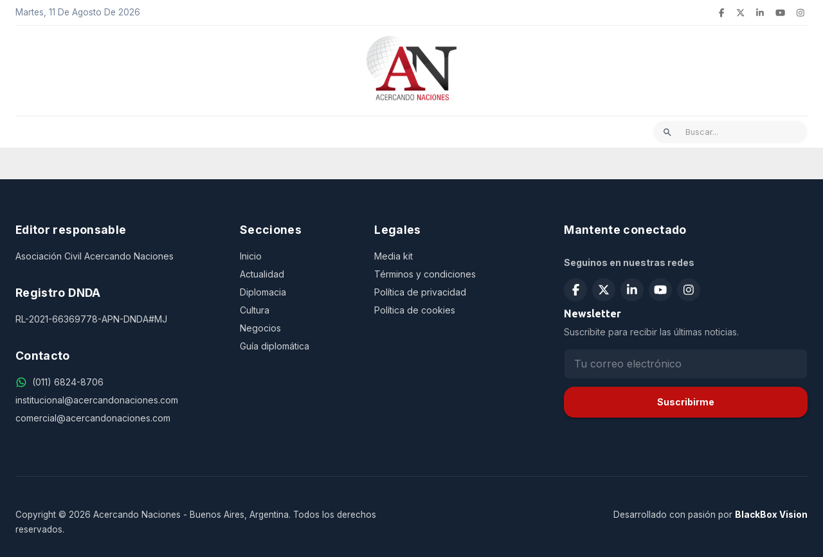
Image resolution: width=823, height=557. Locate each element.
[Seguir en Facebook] (575, 289)
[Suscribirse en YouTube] (660, 289)
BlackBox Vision (771, 514)
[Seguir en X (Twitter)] (603, 289)
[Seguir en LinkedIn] (632, 289)
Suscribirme (685, 401)
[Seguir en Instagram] (688, 289)
